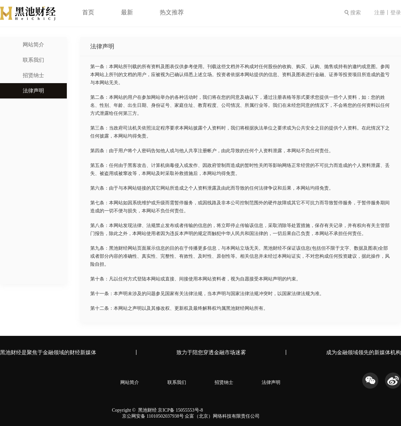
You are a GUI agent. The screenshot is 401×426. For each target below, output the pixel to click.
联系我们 (33, 60)
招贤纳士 (33, 75)
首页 (88, 12)
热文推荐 (172, 12)
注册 (379, 12)
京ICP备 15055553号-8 (180, 410)
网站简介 (33, 44)
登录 (395, 12)
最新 (127, 12)
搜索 (353, 12)
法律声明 (33, 90)
